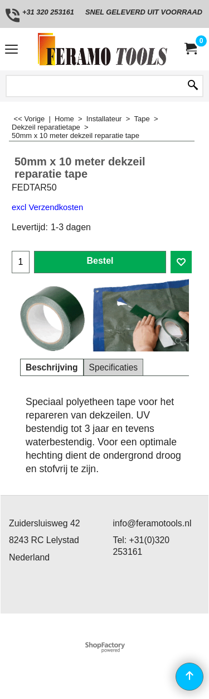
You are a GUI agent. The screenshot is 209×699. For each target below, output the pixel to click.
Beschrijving (52, 367)
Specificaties (113, 367)
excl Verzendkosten (47, 207)
